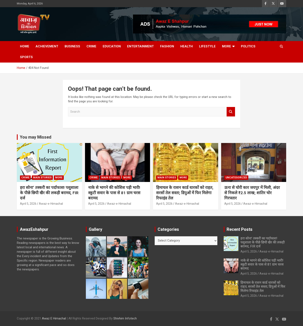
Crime (91, 46)
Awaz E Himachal (54, 318)
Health (186, 46)
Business (72, 46)
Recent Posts (239, 229)
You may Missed (35, 137)
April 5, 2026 (28, 203)
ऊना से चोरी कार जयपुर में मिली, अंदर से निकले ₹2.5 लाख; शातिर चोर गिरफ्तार (252, 192)
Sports (26, 57)
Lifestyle (207, 46)
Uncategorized (236, 177)
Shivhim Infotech (125, 318)
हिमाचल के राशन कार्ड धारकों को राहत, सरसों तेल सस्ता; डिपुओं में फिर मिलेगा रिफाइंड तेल (184, 192)
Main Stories (42, 177)
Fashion (167, 46)
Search (231, 111)
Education (112, 46)
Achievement (47, 46)
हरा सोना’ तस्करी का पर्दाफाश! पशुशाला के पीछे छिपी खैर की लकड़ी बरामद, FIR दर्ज (49, 192)
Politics (248, 46)
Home (24, 46)
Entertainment (140, 46)
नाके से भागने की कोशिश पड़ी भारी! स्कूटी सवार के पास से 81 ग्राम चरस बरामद (114, 192)
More (226, 46)
